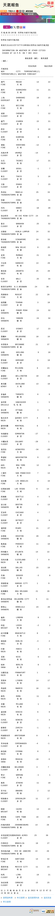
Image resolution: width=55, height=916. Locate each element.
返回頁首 (47, 898)
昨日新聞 (21, 898)
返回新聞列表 (33, 898)
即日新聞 (7, 902)
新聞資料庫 (8, 898)
